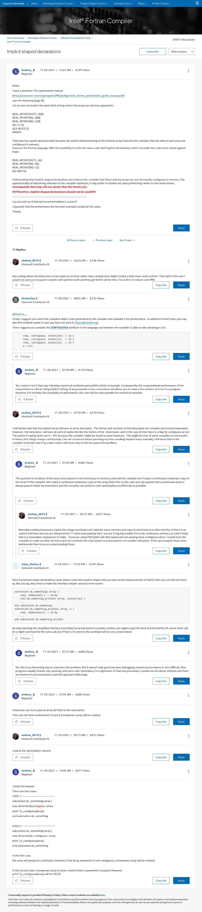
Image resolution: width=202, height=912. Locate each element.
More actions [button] (179, 51)
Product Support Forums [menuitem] (93, 3)
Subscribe (153, 51)
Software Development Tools (75, 37)
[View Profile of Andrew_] (28, 70)
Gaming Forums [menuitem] (122, 3)
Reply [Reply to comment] (181, 285)
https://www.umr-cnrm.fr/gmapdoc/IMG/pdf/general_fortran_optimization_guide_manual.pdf (68, 95)
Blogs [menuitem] (141, 3)
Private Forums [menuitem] (160, 3)
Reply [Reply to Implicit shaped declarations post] (181, 228)
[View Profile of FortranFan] (29, 298)
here (102, 895)
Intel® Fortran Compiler (19, 41)
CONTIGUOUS (59, 327)
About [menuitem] (34, 3)
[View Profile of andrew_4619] (31, 260)
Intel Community (15, 37)
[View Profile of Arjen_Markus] (31, 564)
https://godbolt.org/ (86, 322)
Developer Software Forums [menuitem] (57, 3)
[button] (188, 71)
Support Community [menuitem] (13, 3)
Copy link (161, 285)
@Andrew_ (19, 314)
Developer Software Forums (42, 37)
